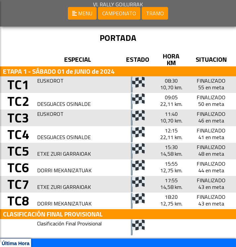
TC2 (18, 101)
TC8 (18, 201)
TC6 (18, 167)
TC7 (18, 184)
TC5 (18, 151)
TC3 (18, 118)
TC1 (18, 84)
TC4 (18, 134)
